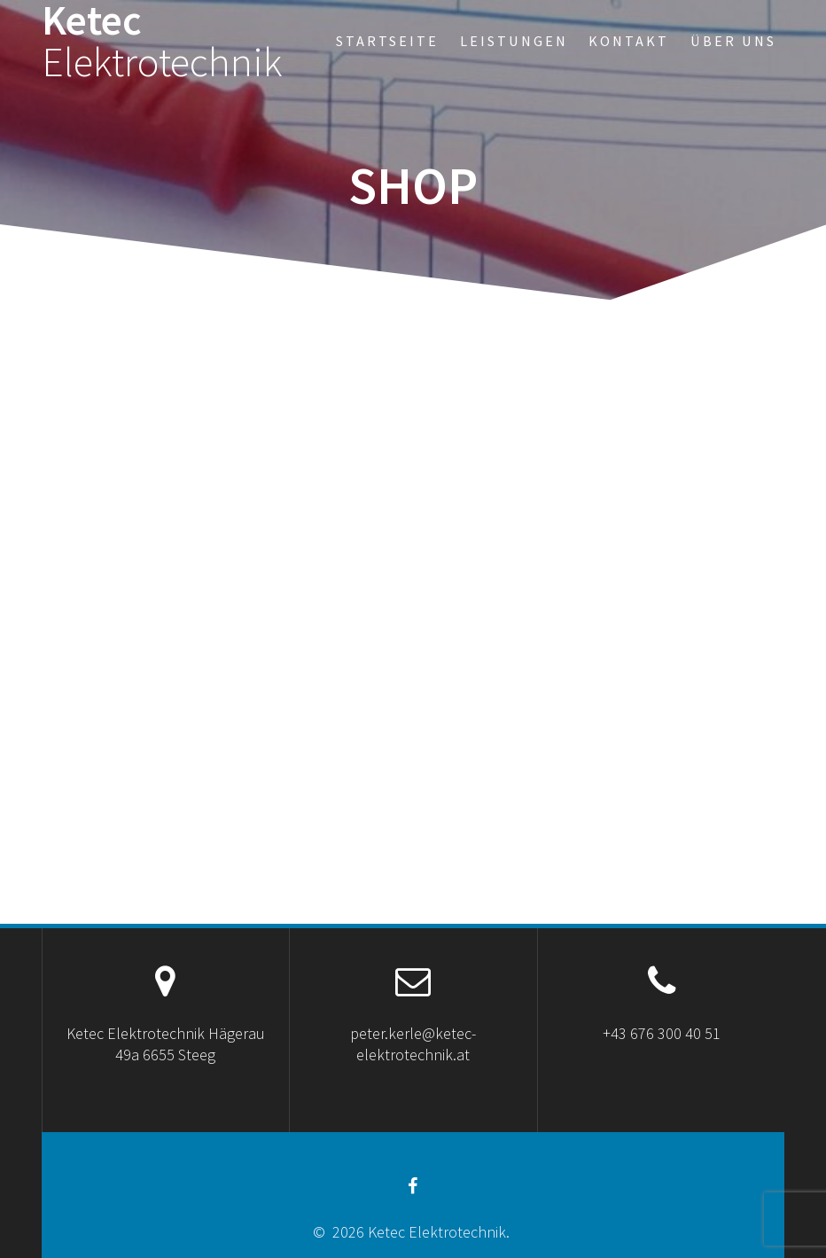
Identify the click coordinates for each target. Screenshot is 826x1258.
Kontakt (628, 41)
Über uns (733, 41)
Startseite (387, 41)
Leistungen (514, 41)
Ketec (162, 41)
